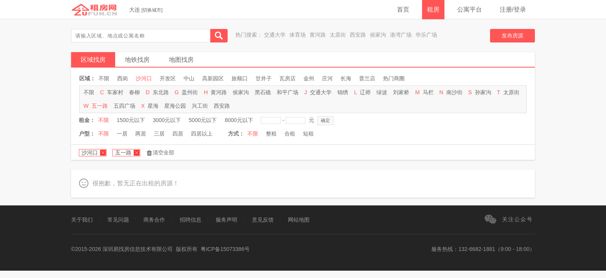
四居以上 (202, 134)
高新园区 (213, 78)
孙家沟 (483, 92)
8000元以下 (239, 120)
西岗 (122, 78)
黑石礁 (263, 92)
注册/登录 (513, 9)
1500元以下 (131, 120)
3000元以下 (167, 120)
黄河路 (318, 35)
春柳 (134, 92)
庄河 (327, 78)
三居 (159, 134)
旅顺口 (240, 78)
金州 (308, 78)
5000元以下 (203, 120)
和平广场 (287, 92)
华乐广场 (426, 35)
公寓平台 (469, 9)
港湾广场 (401, 35)
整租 (271, 134)
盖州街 (190, 92)
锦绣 (342, 92)
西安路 (358, 35)
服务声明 (226, 220)
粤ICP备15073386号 (225, 249)
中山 (189, 78)
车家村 (115, 92)
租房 (433, 9)
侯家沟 (378, 35)
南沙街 (454, 92)
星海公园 (175, 106)
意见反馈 (263, 220)
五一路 (100, 106)
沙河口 (144, 78)
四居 (177, 134)
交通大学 (275, 35)
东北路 (161, 92)
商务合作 (154, 220)
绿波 (381, 92)
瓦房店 (287, 78)
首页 (403, 9)
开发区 (168, 78)
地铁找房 (137, 59)
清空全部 (163, 152)
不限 (104, 78)
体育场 (297, 35)
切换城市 (152, 10)
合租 (289, 134)
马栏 (428, 92)
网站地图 (299, 220)
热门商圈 (394, 78)
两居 (140, 134)
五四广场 (124, 106)
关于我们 (82, 220)
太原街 (338, 35)
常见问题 (118, 220)
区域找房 (93, 59)
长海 (345, 78)
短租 (308, 134)
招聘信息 (190, 220)
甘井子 (263, 78)
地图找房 (181, 59)
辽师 (365, 92)
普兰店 (367, 78)
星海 (153, 106)
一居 (122, 134)
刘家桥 (401, 92)
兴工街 (200, 106)
